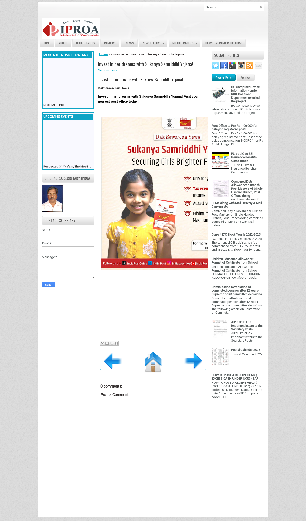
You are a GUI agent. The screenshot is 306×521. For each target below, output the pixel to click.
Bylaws (129, 43)
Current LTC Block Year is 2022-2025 (236, 234)
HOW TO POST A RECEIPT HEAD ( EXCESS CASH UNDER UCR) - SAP (235, 376)
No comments (108, 70)
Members (109, 43)
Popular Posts (224, 77)
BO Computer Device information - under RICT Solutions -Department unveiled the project (245, 94)
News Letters (155, 42)
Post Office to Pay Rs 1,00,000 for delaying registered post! (234, 127)
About (63, 43)
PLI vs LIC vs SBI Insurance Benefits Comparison (244, 157)
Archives (246, 77)
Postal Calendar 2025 (245, 350)
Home (47, 43)
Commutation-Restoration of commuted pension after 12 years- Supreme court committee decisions (237, 290)
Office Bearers (85, 43)
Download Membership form (223, 43)
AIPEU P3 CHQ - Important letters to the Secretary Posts (246, 325)
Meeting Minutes (186, 42)
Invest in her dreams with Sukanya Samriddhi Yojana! (145, 63)
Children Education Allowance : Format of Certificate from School (235, 260)
